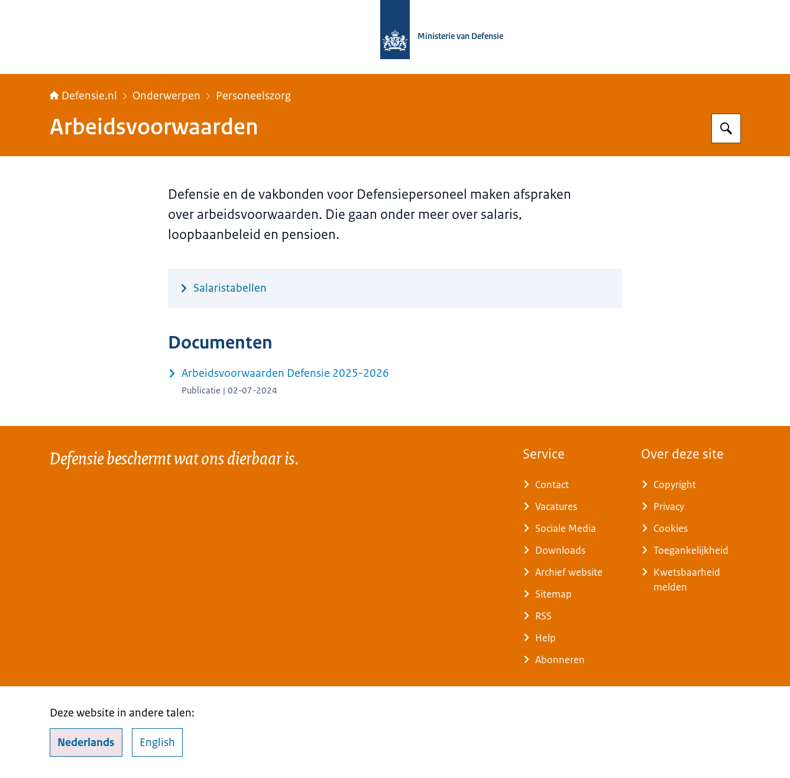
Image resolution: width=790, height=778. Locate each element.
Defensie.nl (83, 96)
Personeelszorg (253, 96)
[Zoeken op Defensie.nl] (726, 128)
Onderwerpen (166, 96)
